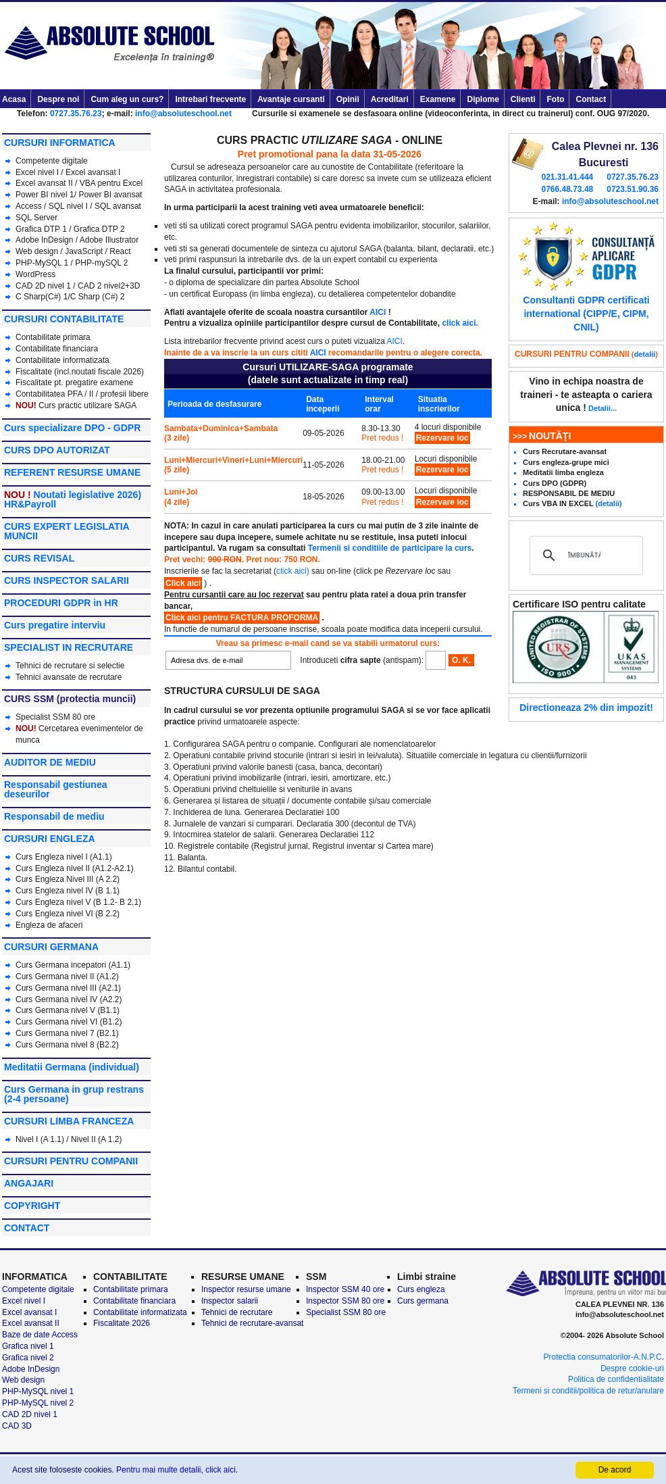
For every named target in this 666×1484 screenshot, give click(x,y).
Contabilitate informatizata (62, 360)
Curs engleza (421, 1289)
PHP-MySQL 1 (43, 263)
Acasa (14, 99)
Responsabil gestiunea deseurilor (55, 789)
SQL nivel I (68, 206)
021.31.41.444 (567, 177)
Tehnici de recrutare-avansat (252, 1323)
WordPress (35, 274)
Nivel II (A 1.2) (96, 1139)
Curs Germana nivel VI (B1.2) (69, 1022)
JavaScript (84, 251)
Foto (555, 99)
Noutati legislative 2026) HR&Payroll (72, 499)
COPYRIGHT (32, 1205)
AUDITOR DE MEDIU (50, 762)
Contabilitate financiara (57, 348)
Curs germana (423, 1301)
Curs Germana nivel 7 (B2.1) (67, 1033)
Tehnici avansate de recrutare (69, 677)
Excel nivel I (38, 172)
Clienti (523, 99)
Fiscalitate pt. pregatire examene (74, 382)
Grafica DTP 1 (41, 229)
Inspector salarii (229, 1301)
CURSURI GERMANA (51, 946)
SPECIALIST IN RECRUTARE (68, 647)
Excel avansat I (93, 172)
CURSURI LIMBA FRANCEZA (69, 1121)
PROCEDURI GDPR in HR (61, 602)
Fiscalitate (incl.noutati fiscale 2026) (80, 371)
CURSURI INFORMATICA (60, 142)
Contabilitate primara (53, 337)
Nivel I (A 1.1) (40, 1139)
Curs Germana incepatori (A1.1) (73, 965)
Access (29, 206)
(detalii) (609, 503)
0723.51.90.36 (633, 189)
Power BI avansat (110, 194)
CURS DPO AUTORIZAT (57, 450)
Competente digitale (52, 161)
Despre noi (58, 99)
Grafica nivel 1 (28, 1346)
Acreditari (390, 99)
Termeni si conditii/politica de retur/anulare (588, 1390)
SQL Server (36, 217)
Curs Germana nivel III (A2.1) (68, 988)
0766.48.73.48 (567, 189)
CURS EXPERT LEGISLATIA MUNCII (66, 531)
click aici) (292, 571)
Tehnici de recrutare (236, 1312)
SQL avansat (118, 206)
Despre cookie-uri (632, 1368)
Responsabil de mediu (54, 816)
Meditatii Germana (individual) (71, 1067)
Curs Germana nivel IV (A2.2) (69, 999)
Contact (590, 99)
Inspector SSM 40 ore (345, 1289)
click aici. (460, 323)
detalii (645, 354)
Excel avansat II (44, 183)
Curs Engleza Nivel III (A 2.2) (68, 879)
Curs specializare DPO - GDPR (72, 427)
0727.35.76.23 (76, 113)
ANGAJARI (28, 1183)
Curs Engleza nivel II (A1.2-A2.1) (75, 868)
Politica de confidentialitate (616, 1379)
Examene (438, 99)
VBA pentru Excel (111, 183)
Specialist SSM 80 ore (55, 717)
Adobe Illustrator (109, 240)
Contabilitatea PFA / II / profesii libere (82, 394)
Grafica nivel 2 (28, 1357)
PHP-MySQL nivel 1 (38, 1391)
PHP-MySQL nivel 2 (38, 1403)
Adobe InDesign (44, 240)
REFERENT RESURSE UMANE (72, 472)
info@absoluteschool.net (183, 113)
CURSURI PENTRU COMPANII (71, 1161)
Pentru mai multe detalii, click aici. (177, 1470)
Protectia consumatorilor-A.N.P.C (602, 1357)
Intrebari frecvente (210, 99)
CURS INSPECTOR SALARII (66, 580)
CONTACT (26, 1227)
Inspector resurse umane (246, 1289)
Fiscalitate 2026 (121, 1323)
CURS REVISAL (39, 558)
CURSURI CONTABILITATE (64, 319)
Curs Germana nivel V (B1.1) (68, 1010)
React (119, 251)
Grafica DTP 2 (99, 229)
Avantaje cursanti (291, 99)
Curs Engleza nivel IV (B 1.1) (68, 890)
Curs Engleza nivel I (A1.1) (64, 857)
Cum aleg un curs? (127, 99)
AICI (377, 312)
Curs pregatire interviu (54, 625)
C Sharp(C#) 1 (42, 296)
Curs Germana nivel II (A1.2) (67, 976)
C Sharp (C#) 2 (97, 296)
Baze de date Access (40, 1334)
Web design (37, 251)
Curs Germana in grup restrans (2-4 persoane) (74, 1094)
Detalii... (602, 408)
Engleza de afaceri (49, 925)
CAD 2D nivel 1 (43, 286)
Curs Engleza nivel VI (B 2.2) (68, 913)
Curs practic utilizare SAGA (87, 405)
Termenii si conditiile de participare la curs (390, 548)
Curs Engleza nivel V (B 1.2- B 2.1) (78, 902)
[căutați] (584, 555)
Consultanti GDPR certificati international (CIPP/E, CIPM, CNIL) (586, 313)
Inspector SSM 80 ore (345, 1301)
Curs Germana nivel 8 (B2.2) (67, 1044)
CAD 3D (17, 1426)
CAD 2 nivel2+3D (109, 286)
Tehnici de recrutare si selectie (70, 665)
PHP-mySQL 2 (101, 263)
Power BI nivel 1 (45, 194)
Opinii (347, 99)
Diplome (482, 99)
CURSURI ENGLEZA (49, 838)
